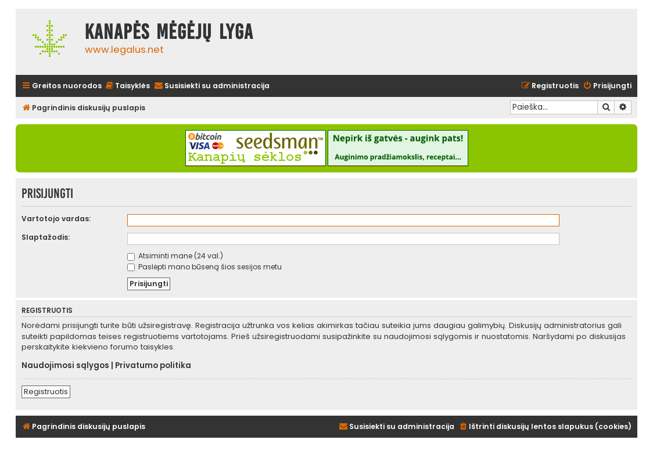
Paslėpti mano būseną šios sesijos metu (204, 267)
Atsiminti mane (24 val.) (175, 256)
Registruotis (46, 391)
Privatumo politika (153, 366)
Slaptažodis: (45, 237)
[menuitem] (127, 86)
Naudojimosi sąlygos (65, 366)
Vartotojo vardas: (56, 219)
